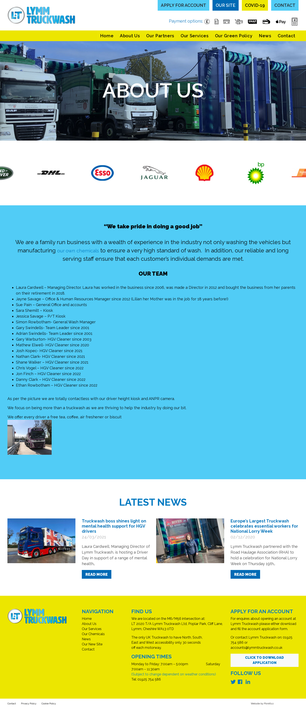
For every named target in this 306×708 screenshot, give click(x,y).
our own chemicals (77, 250)
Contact (284, 5)
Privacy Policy (36, 703)
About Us (130, 35)
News (265, 35)
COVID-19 (255, 5)
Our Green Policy (233, 35)
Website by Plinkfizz (258, 703)
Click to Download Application (264, 660)
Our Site (225, 5)
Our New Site (92, 644)
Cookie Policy (63, 703)
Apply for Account (183, 5)
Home (107, 35)
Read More (96, 574)
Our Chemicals (93, 634)
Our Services (195, 35)
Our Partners (160, 35)
